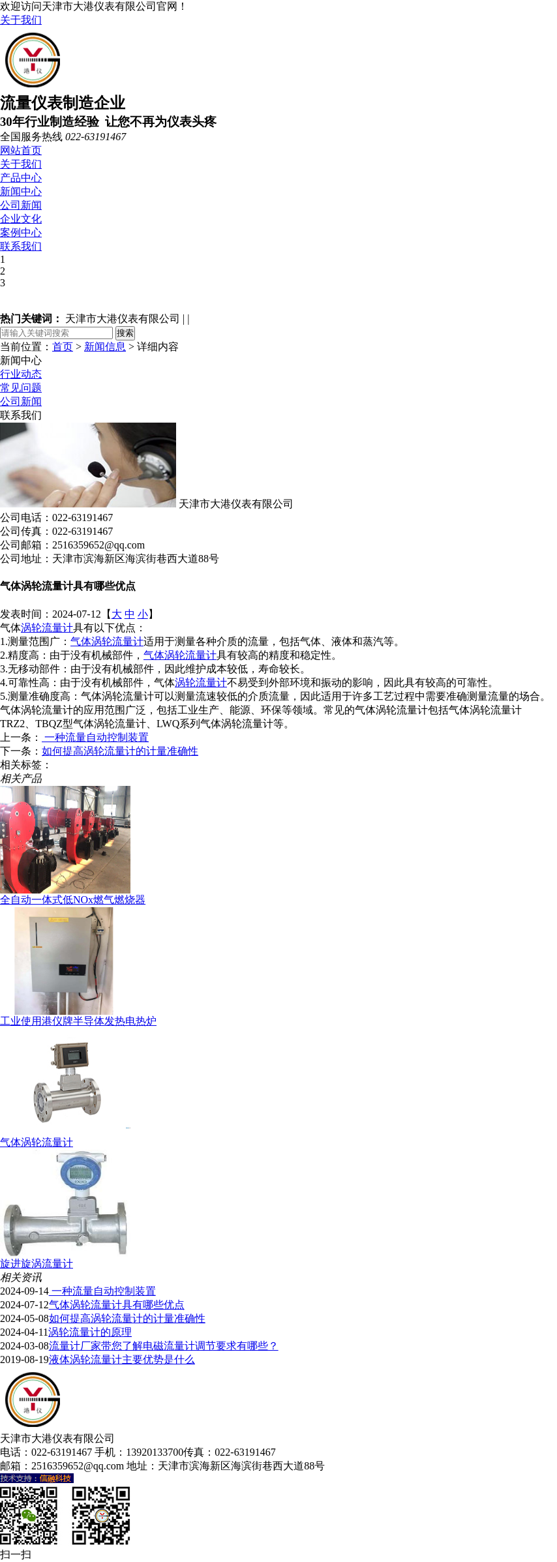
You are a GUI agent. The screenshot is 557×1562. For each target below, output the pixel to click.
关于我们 (21, 19)
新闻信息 (105, 346)
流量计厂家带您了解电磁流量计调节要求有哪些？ (163, 1345)
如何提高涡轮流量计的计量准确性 (120, 751)
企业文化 (21, 218)
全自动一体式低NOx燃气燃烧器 (72, 899)
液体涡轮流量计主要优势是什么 (122, 1359)
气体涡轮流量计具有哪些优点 (117, 1304)
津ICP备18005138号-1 (376, 1465)
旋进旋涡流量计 (36, 1263)
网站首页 (21, 150)
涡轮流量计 (47, 627)
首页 (62, 346)
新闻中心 (21, 191)
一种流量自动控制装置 (95, 737)
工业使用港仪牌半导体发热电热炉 (78, 1021)
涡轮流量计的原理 (90, 1332)
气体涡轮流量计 (106, 641)
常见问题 (21, 387)
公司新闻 (21, 205)
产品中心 (21, 177)
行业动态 (21, 374)
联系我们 (21, 246)
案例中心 (21, 232)
